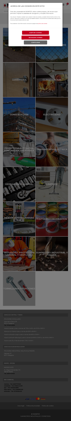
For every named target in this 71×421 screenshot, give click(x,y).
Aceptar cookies (35, 32)
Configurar (35, 42)
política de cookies (42, 23)
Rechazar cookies (35, 37)
